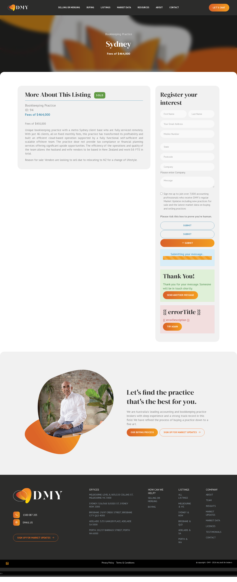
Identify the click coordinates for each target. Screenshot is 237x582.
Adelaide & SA (184, 537)
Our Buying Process (142, 437)
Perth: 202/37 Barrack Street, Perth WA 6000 (109, 537)
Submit (187, 230)
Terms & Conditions (125, 567)
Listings (107, 9)
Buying (91, 9)
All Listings (183, 501)
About (160, 9)
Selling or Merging (70, 9)
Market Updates (210, 518)
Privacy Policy (108, 567)
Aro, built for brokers (224, 567)
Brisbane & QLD (184, 528)
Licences (210, 531)
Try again (172, 331)
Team (209, 505)
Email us (28, 527)
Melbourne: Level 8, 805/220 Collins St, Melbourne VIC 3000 (111, 501)
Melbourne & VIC (184, 510)
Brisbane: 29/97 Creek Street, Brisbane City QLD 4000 (110, 519)
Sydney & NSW (183, 519)
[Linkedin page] (8, 569)
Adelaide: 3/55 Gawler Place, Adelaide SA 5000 (110, 528)
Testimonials (213, 537)
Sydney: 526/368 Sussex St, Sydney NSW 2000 (108, 510)
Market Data (125, 9)
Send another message (180, 300)
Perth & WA (183, 546)
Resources (145, 9)
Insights (211, 511)
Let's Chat (217, 9)
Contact (175, 9)
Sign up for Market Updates (34, 542)
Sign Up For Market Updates (180, 437)
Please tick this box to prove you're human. (186, 221)
